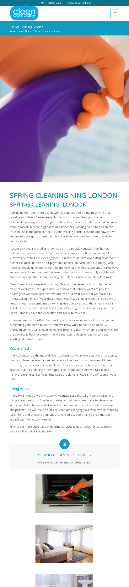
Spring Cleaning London (26, 27)
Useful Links (54, 2)
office (111, 308)
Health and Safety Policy (78, 2)
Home (28, 30)
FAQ (42, 2)
